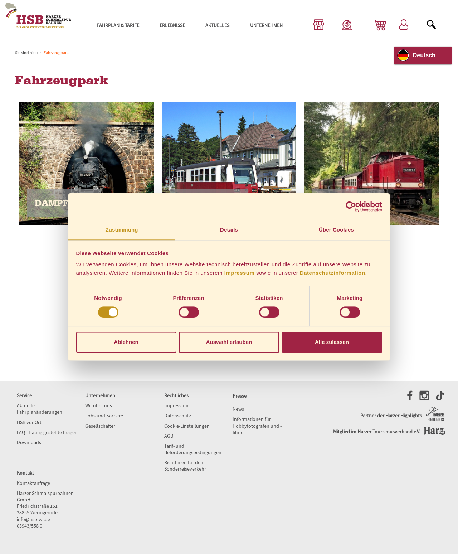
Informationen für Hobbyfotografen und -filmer (257, 425)
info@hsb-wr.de (33, 519)
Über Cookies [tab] (336, 230)
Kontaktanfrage (33, 483)
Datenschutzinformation (332, 273)
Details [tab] (229, 230)
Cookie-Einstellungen (187, 426)
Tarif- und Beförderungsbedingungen (192, 449)
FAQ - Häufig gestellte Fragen (47, 432)
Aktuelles (217, 25)
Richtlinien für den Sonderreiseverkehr (185, 465)
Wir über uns (98, 405)
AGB (168, 436)
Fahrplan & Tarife (118, 25)
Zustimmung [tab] (122, 230)
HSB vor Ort (29, 422)
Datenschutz (177, 415)
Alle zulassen (332, 342)
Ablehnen (126, 342)
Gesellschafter (100, 426)
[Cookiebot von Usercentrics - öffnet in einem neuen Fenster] (351, 206)
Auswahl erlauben (229, 342)
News (238, 409)
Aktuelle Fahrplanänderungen (39, 408)
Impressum (239, 273)
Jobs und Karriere (104, 415)
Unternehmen (266, 25)
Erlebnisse (172, 25)
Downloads (29, 442)
